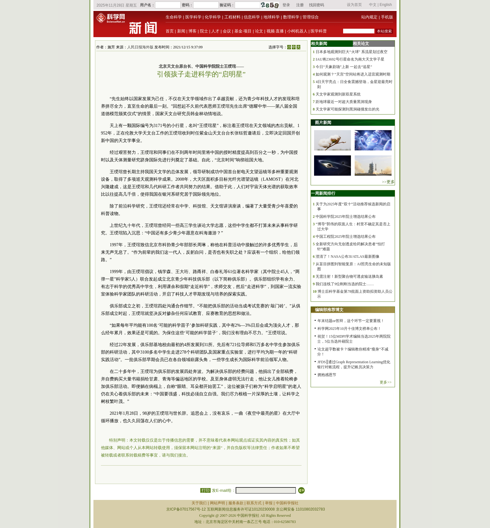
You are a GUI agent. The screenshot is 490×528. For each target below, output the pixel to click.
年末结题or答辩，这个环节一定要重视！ (351, 321)
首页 (170, 31)
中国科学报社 (287, 503)
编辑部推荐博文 (329, 309)
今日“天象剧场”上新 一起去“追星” (344, 67)
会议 (227, 31)
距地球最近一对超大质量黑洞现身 (344, 102)
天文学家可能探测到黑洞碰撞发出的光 (347, 109)
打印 (205, 490)
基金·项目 (243, 31)
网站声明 (217, 503)
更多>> (386, 382)
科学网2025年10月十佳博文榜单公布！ (349, 328)
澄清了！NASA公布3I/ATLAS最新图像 (347, 256)
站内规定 (369, 17)
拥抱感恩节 (327, 375)
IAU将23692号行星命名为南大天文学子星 (350, 59)
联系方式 (254, 503)
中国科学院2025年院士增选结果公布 (346, 216)
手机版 (387, 17)
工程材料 (232, 17)
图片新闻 (323, 122)
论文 (259, 31)
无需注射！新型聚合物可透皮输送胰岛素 (349, 276)
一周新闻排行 (323, 193)
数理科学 (291, 17)
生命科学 (174, 17)
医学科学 (193, 17)
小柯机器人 (297, 31)
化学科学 (213, 17)
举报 (268, 503)
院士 (204, 31)
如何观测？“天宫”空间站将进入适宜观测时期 (353, 74)
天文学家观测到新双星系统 (338, 94)
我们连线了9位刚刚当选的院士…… (345, 284)
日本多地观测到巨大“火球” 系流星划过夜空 (352, 52)
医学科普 (319, 31)
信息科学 (252, 17)
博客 (192, 31)
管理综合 (310, 17)
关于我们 (199, 503)
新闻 (181, 31)
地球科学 (271, 17)
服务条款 (235, 503)
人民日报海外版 (140, 47)
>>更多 (388, 181)
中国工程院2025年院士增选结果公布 (346, 236)
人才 (215, 31)
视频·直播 (275, 31)
